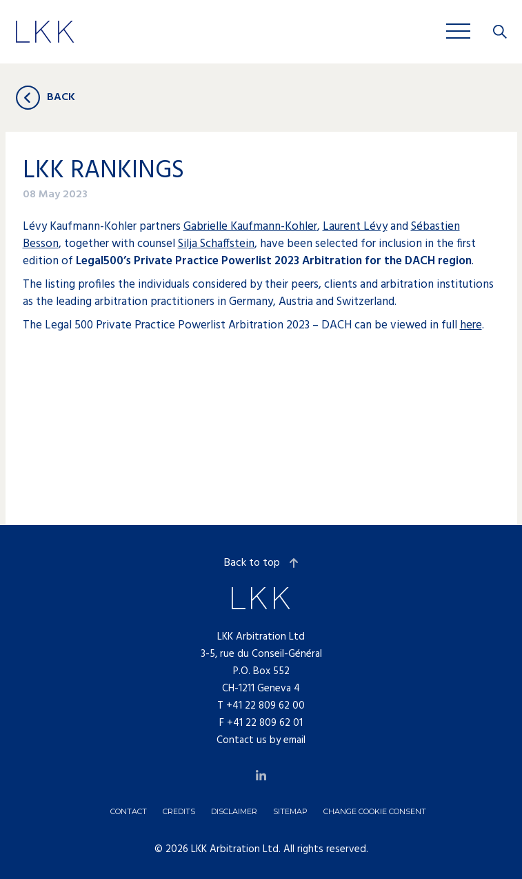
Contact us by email (261, 740)
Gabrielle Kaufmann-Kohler (250, 226)
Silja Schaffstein (216, 244)
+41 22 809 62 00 (265, 706)
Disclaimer (234, 811)
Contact (128, 811)
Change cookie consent (374, 811)
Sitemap (290, 811)
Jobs (246, 30)
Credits (179, 811)
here (471, 325)
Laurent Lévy (355, 226)
